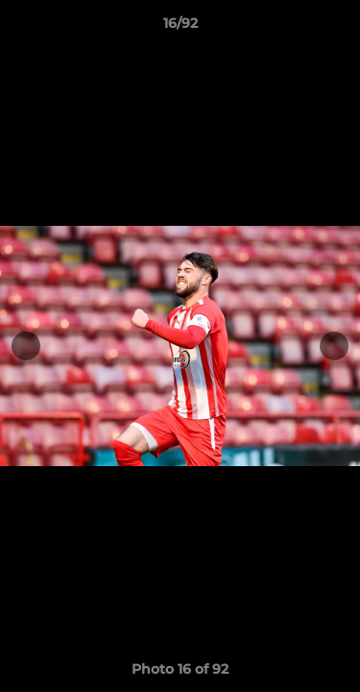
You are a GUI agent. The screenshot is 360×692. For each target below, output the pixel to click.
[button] (336, 28)
